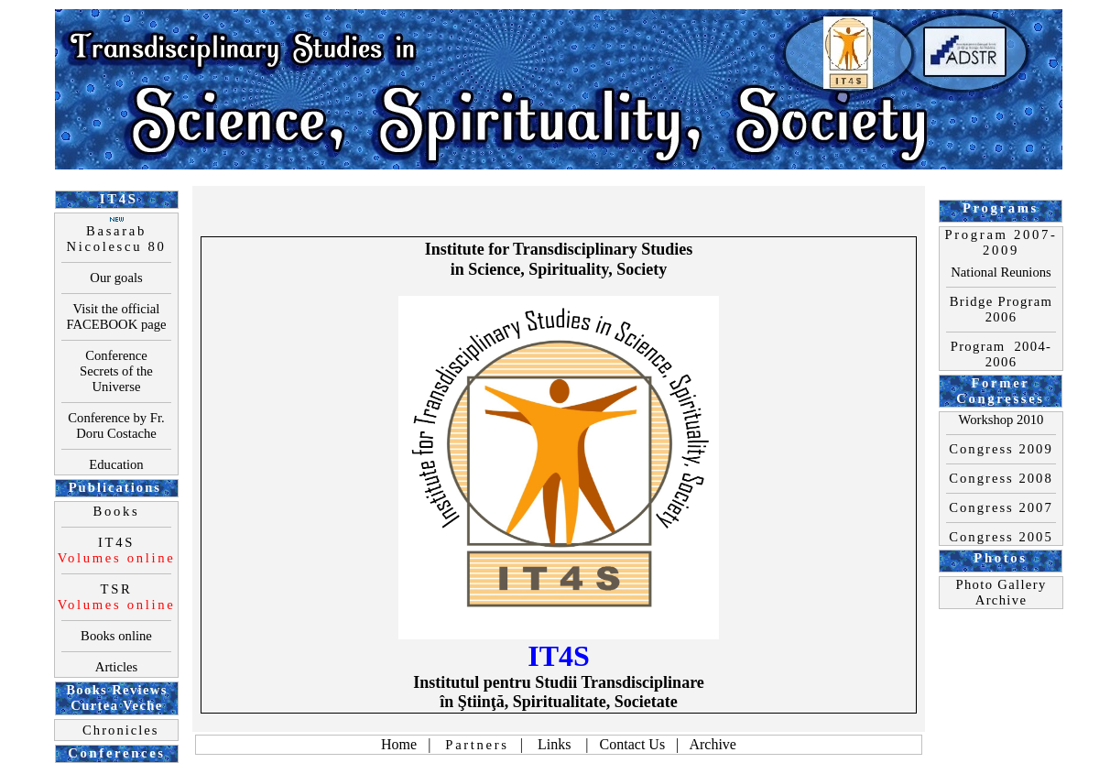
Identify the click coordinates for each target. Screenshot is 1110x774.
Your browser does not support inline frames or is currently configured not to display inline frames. (558, 387)
